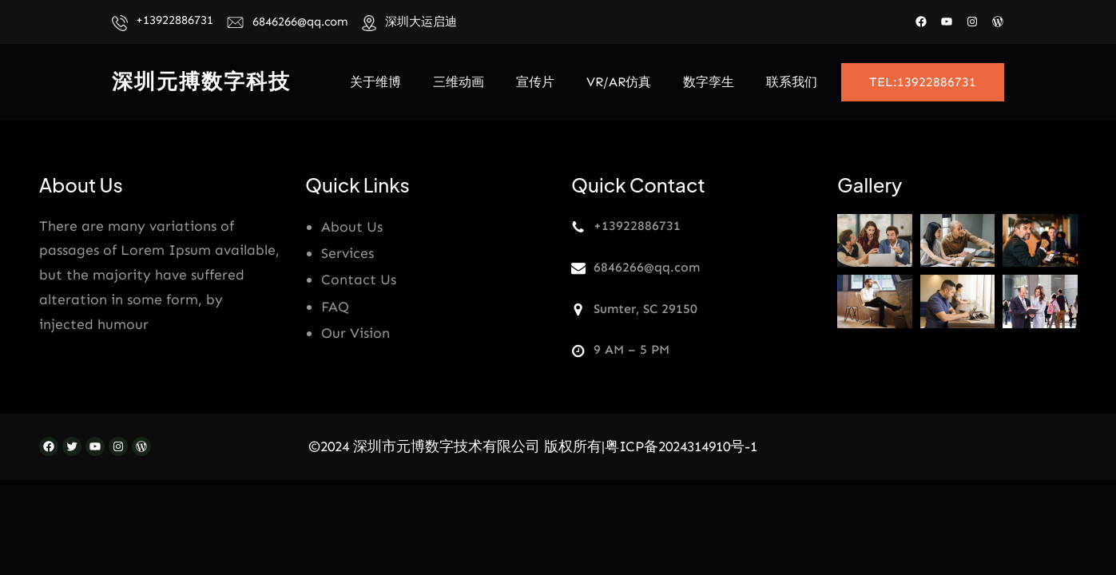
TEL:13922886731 (922, 81)
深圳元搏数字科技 (201, 81)
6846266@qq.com (300, 21)
